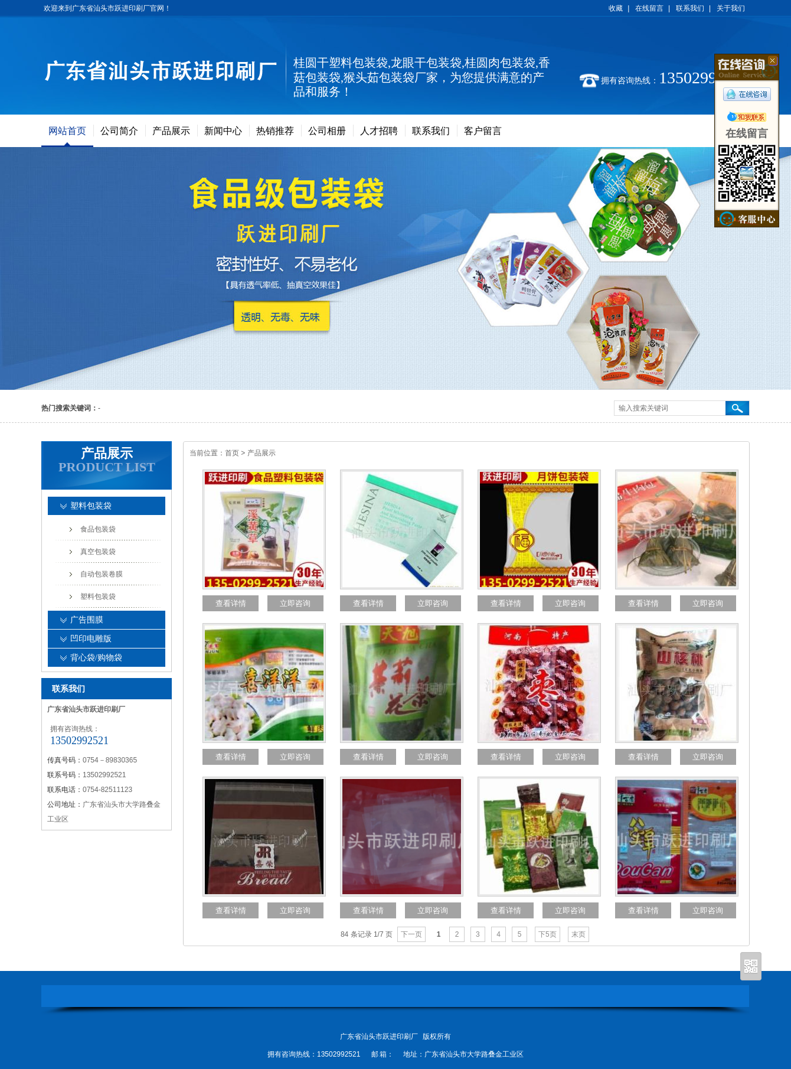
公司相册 (327, 131)
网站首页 (67, 131)
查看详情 (230, 603)
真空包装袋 (98, 551)
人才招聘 (379, 131)
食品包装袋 (98, 529)
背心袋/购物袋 (96, 657)
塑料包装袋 (91, 505)
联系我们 (690, 8)
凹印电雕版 (91, 638)
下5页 (547, 934)
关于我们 (731, 8)
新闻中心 (223, 131)
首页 (232, 453)
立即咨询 (295, 603)
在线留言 (649, 8)
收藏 (616, 8)
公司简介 (119, 131)
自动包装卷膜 (101, 574)
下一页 (411, 934)
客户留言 (483, 131)
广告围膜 (86, 619)
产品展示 (171, 131)
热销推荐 (275, 131)
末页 (578, 934)
